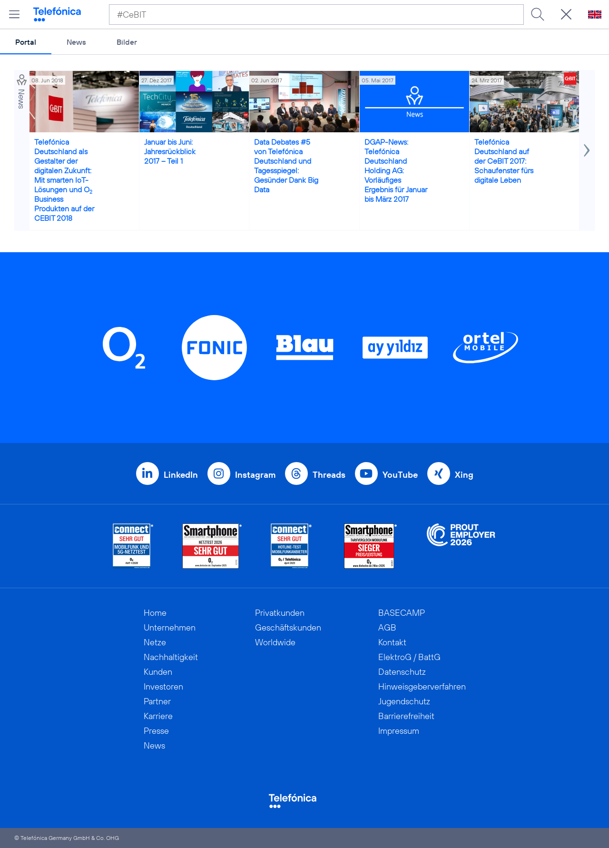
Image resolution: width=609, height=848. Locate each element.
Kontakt (392, 642)
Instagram (255, 474)
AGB (387, 627)
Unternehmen (170, 627)
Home (155, 612)
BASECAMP (401, 612)
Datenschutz (402, 671)
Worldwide (275, 642)
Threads (329, 474)
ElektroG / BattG (409, 656)
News (76, 42)
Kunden (158, 671)
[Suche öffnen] (566, 14)
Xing (464, 474)
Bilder (127, 42)
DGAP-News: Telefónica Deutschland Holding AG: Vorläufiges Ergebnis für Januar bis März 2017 (395, 170)
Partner (157, 701)
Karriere (158, 715)
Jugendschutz (404, 701)
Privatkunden (279, 612)
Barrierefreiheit (406, 715)
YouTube (400, 474)
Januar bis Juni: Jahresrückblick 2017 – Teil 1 (170, 151)
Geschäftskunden (288, 627)
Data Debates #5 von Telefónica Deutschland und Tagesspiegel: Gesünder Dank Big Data (286, 165)
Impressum (398, 730)
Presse (156, 730)
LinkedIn (181, 474)
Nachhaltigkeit (171, 656)
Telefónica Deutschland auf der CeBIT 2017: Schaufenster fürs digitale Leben (503, 161)
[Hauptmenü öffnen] (14, 14)
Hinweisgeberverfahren (422, 686)
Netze (155, 642)
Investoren (163, 686)
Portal (25, 42)
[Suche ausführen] (537, 14)
